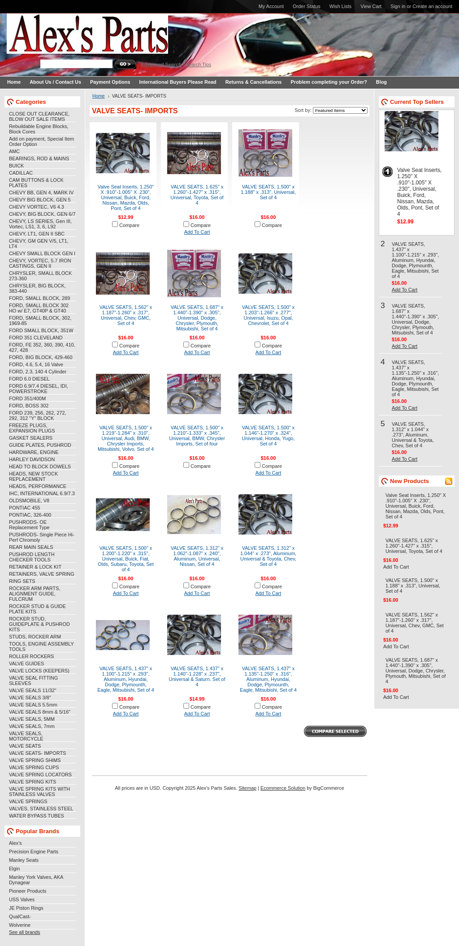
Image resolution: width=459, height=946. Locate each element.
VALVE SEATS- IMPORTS (37, 753)
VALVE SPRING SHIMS (35, 760)
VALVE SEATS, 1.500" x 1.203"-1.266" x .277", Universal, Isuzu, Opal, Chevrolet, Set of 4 (268, 315)
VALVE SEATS (25, 746)
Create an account (432, 6)
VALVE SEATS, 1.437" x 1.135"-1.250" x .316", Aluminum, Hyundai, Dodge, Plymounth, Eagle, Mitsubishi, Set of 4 (268, 679)
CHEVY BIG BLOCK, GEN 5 (40, 199)
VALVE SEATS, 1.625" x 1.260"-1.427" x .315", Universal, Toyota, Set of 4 (196, 194)
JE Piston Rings (26, 908)
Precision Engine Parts (33, 851)
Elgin (14, 868)
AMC (14, 151)
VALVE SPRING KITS (32, 781)
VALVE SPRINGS (28, 801)
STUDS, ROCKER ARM (35, 636)
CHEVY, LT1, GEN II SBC (37, 233)
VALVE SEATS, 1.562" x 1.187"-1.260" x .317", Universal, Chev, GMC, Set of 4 (126, 315)
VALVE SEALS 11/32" (32, 690)
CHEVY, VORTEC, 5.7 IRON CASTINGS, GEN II (40, 263)
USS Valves (22, 899)
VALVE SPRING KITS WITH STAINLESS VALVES (39, 791)
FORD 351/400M (27, 398)
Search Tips (198, 64)
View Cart (370, 6)
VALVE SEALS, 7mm (32, 726)
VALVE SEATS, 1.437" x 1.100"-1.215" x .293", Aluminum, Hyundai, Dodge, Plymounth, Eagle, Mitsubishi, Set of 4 (125, 679)
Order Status (306, 6)
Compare (129, 225)
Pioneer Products (27, 891)
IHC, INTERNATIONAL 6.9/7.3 (42, 493)
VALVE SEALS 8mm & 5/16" (39, 712)
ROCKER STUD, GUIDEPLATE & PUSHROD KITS (39, 624)
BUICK (16, 165)
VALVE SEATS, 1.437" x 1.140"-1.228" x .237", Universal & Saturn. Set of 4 (197, 676)
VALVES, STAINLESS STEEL (41, 808)
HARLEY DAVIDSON (32, 459)
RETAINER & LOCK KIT (35, 566)
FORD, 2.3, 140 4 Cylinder (37, 371)
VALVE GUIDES (26, 663)
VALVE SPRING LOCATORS (40, 774)
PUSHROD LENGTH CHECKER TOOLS (32, 557)
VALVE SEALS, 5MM (32, 719)
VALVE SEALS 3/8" (30, 697)
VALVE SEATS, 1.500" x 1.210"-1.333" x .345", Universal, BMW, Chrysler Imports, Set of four (197, 435)
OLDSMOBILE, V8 (29, 500)
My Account (271, 6)
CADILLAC (21, 173)
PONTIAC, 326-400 (30, 515)
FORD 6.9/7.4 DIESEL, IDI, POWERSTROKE (38, 388)
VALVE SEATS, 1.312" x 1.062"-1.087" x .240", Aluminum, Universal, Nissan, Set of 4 (197, 556)
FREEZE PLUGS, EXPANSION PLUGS (32, 428)
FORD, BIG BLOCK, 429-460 (40, 357)
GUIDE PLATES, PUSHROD (40, 445)
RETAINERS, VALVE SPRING (41, 574)
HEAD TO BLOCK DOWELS (40, 466)
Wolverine (19, 925)
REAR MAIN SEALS (31, 547)
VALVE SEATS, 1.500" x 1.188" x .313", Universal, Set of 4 (268, 192)
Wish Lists (340, 6)
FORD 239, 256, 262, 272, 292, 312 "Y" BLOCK (37, 415)
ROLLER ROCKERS (31, 656)
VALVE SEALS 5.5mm (33, 704)
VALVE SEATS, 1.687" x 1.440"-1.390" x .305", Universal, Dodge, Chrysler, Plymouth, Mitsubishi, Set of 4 (197, 317)
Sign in (397, 6)
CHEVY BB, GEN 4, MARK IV (41, 192)
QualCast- (20, 916)
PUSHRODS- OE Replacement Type (29, 524)
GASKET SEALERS (30, 438)
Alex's (15, 843)
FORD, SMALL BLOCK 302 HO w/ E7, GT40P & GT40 (39, 308)
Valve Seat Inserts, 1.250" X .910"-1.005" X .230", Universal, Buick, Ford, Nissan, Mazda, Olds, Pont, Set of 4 (126, 197)
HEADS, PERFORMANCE (37, 486)
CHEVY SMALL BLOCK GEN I (42, 253)
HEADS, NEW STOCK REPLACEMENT (33, 476)
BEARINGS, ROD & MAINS (39, 158)
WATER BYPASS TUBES (36, 815)
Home (98, 96)
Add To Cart (197, 232)
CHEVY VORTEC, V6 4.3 (36, 207)
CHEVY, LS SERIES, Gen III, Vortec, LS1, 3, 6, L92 (40, 223)
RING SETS (22, 581)
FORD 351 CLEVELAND (36, 337)
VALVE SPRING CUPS (34, 767)
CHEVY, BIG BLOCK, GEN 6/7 (42, 214)
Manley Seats (24, 860)
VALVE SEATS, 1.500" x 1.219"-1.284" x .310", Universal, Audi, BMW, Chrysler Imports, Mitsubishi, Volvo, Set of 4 (126, 438)
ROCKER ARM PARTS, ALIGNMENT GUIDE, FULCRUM (34, 594)
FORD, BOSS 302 (28, 405)
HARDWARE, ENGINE (34, 452)
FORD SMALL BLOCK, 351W (41, 330)
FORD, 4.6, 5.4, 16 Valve (36, 364)
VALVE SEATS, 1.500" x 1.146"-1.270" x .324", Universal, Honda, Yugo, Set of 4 (268, 435)
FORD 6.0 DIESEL (29, 378)
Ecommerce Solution (282, 788)
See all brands (24, 932)
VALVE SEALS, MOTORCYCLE (26, 736)
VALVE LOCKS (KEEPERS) (39, 670)
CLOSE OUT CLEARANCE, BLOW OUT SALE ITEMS (39, 116)
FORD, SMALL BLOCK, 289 (39, 298)
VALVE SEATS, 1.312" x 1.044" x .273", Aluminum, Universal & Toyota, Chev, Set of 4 (268, 556)
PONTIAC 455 (24, 507)
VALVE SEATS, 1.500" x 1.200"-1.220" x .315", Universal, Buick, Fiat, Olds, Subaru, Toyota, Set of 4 (125, 558)
